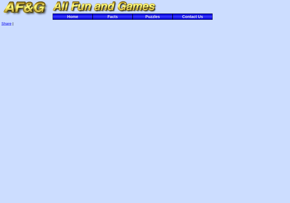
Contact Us (192, 16)
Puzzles (152, 16)
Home (72, 16)
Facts (113, 16)
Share (6, 23)
